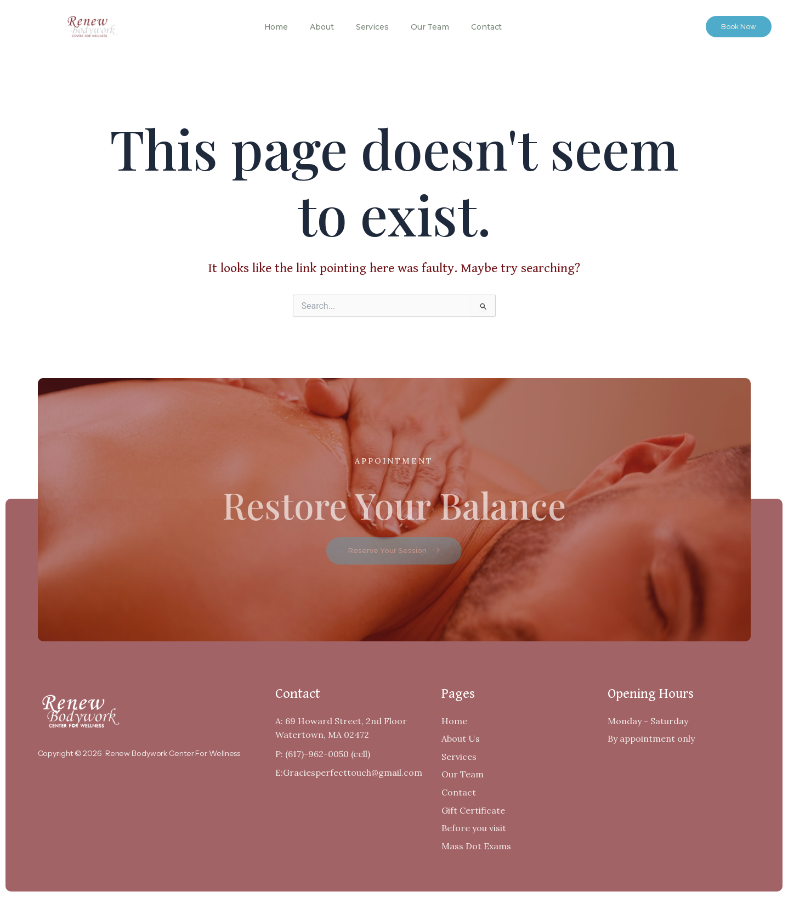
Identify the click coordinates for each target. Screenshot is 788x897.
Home (276, 27)
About (322, 27)
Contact (486, 27)
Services (372, 27)
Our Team (430, 27)
